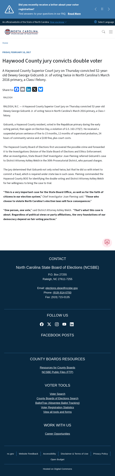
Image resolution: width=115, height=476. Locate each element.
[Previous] (95, 9)
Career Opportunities (57, 433)
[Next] (108, 9)
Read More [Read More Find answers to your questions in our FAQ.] (74, 14)
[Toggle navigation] (111, 31)
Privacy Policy (100, 453)
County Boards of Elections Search (57, 398)
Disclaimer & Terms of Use (74, 453)
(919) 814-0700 (62, 292)
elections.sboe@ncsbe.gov (62, 288)
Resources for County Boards (57, 367)
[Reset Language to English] (95, 22)
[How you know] (58, 22)
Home (5, 43)
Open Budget (57, 459)
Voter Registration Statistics (57, 407)
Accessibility (49, 453)
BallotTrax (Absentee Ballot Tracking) (57, 402)
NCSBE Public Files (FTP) (57, 372)
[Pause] (102, 9)
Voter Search (57, 393)
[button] (101, 31)
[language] (106, 22)
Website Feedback (28, 453)
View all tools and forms (57, 411)
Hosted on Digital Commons (57, 469)
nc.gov (10, 453)
